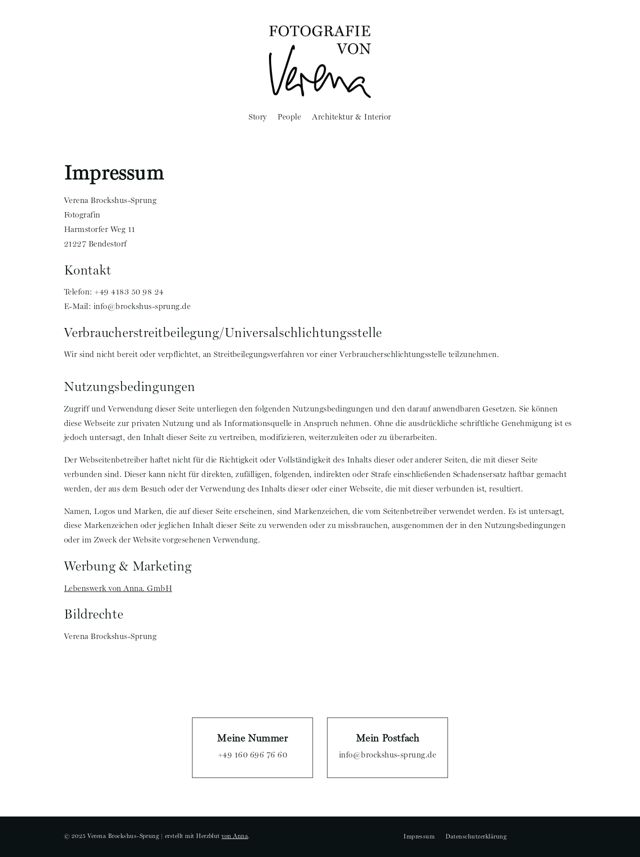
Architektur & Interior (352, 117)
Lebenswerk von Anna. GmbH (118, 588)
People (289, 117)
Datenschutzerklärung (476, 836)
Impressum (419, 836)
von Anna (235, 836)
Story (257, 117)
